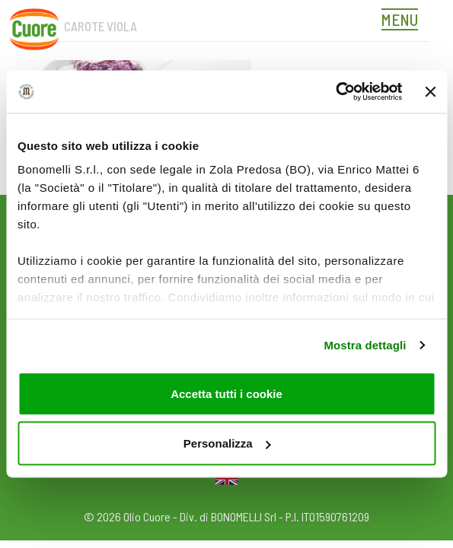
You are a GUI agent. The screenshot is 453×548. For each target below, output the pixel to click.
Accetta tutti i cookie (226, 393)
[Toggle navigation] (403, 21)
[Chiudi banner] (430, 91)
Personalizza (227, 443)
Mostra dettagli (365, 345)
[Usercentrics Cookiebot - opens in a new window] (335, 92)
